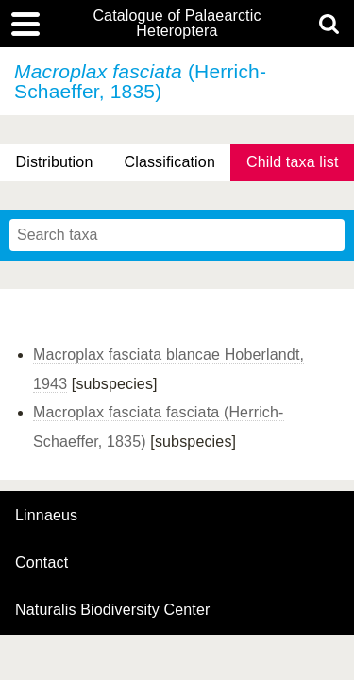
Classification (169, 162)
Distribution (54, 162)
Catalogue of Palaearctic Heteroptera (177, 23)
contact (41, 562)
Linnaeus (46, 515)
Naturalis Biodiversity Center (113, 610)
